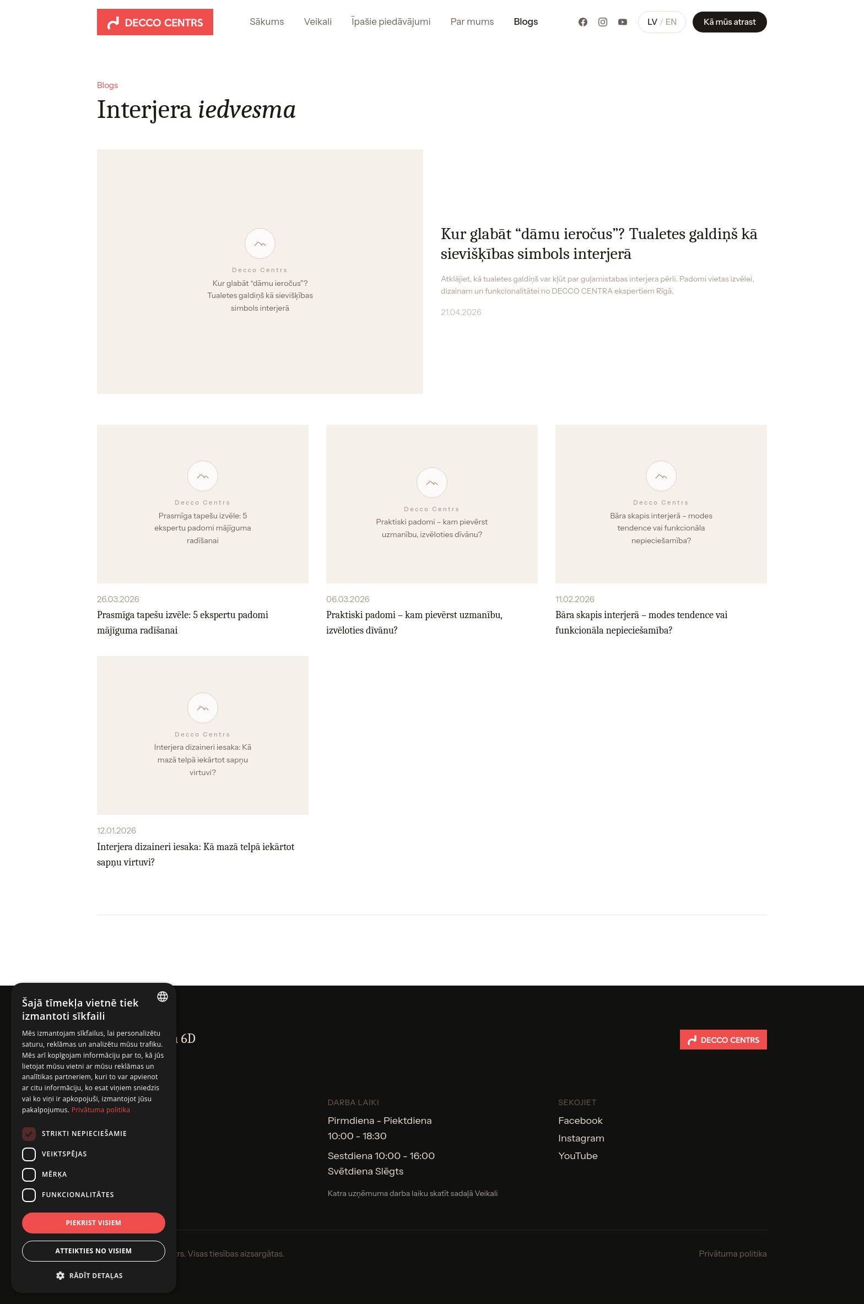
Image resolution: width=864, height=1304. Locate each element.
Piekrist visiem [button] (93, 1222)
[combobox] (162, 996)
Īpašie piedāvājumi (391, 21)
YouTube (577, 1156)
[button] (93, 1275)
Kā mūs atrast (730, 22)
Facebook (580, 1120)
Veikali (318, 21)
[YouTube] (622, 22)
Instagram (581, 1138)
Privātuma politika (733, 1253)
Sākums (267, 21)
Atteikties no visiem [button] (93, 1251)
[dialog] (93, 1138)
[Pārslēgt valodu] (662, 22)
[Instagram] (603, 22)
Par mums (472, 21)
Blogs (526, 21)
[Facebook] (583, 22)
